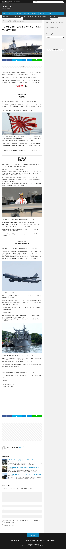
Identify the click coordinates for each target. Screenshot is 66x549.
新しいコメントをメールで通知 (8, 522)
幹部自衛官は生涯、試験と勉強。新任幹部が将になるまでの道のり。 (24, 467)
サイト (3, 514)
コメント (3, 491)
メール (3, 509)
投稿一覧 (20, 447)
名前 (3, 503)
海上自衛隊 (42, 13)
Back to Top (33, 535)
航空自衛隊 (26, 13)
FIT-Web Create (30, 545)
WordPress (42, 545)
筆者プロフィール (6, 13)
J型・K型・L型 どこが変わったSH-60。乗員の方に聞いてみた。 (23, 460)
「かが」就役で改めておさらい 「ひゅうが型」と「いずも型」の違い (24, 474)
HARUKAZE (7, 7)
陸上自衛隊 (34, 13)
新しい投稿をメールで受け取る (8, 525)
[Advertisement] (22, 399)
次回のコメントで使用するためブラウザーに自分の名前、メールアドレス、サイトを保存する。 (21, 520)
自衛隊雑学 (50, 13)
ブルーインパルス (17, 13)
